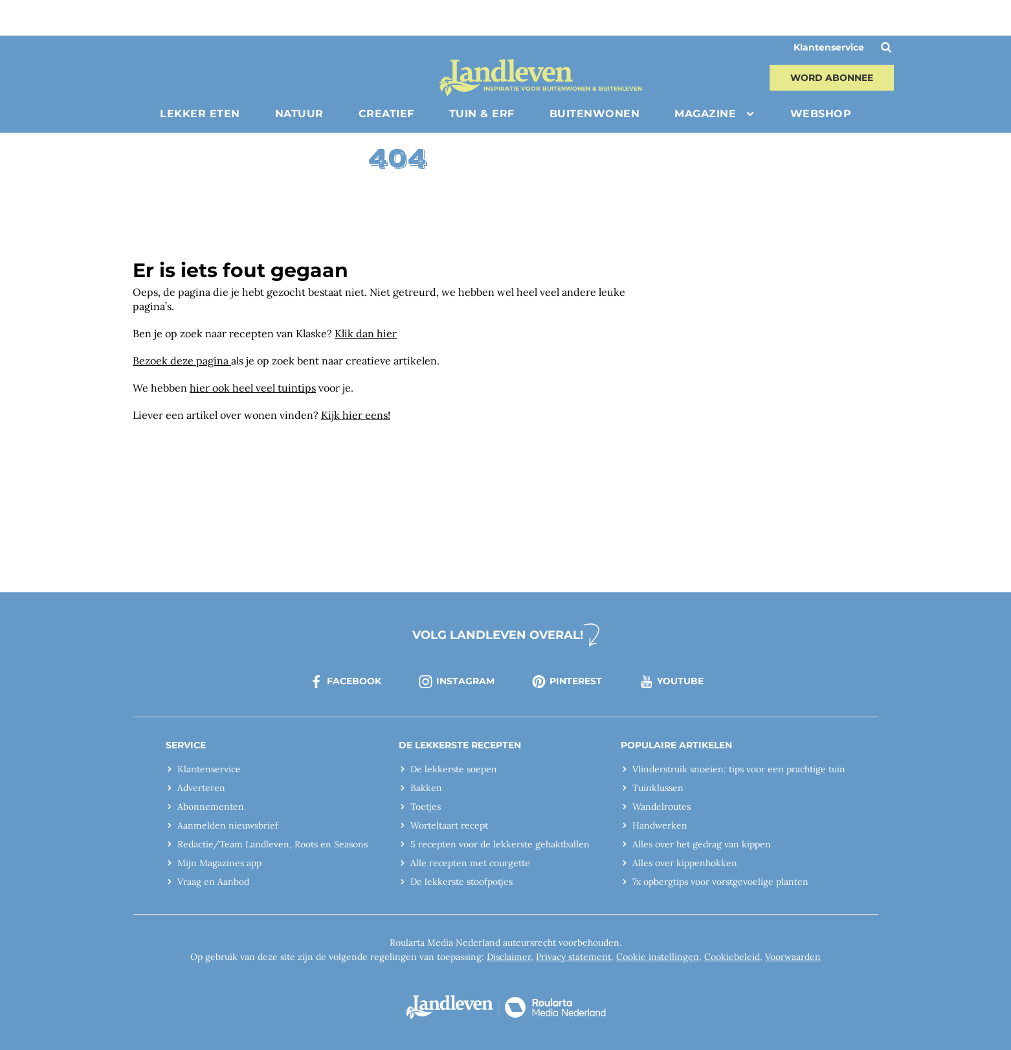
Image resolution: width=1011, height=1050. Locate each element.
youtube (671, 681)
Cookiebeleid (732, 957)
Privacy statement (573, 957)
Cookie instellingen (657, 957)
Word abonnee (831, 78)
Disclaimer (509, 957)
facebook (344, 681)
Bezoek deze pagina (182, 360)
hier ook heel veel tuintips (253, 387)
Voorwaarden (793, 957)
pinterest (566, 681)
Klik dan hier (366, 333)
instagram (455, 681)
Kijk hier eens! (355, 414)
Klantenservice (829, 47)
